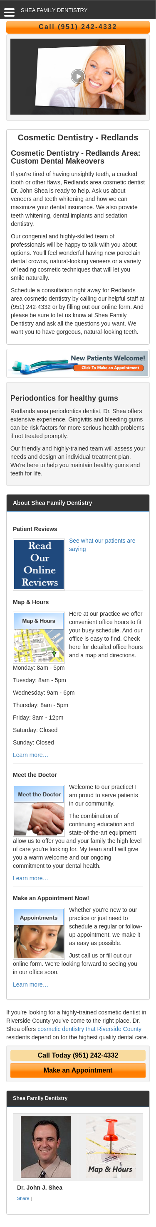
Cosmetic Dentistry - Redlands (77, 137)
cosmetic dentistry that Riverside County (89, 1029)
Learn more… (31, 755)
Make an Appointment (78, 1070)
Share (23, 1198)
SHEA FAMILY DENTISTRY (54, 10)
